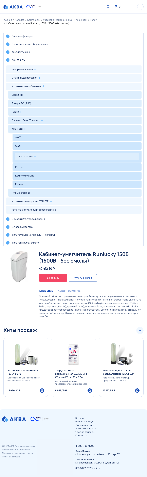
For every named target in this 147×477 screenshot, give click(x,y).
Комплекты (33, 19)
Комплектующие (24, 175)
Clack (18, 145)
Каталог (19, 19)
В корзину (53, 277)
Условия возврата (85, 428)
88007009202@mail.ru (87, 468)
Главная (7, 19)
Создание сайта (10, 449)
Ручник (19, 184)
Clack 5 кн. (17, 94)
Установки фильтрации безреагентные (34, 209)
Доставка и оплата (86, 425)
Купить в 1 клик (83, 277)
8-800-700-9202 (84, 446)
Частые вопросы (84, 432)
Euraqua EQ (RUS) (21, 103)
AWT (18, 137)
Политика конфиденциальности (17, 453)
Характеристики (69, 291)
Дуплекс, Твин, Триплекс (26, 120)
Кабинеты (81, 19)
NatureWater (26, 156)
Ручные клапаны (21, 192)
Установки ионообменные (58, 19)
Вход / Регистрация (122, 6)
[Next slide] (140, 330)
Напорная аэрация (22, 69)
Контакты (81, 435)
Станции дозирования (24, 77)
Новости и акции (84, 421)
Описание (46, 291)
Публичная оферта (11, 456)
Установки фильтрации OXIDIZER (30, 201)
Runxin (93, 19)
